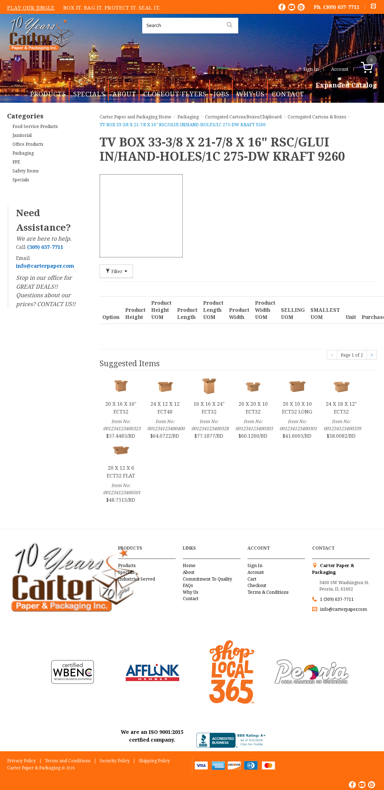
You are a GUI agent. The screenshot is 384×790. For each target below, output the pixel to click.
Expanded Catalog (346, 85)
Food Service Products (35, 126)
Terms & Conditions (268, 592)
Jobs (221, 94)
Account (339, 69)
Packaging (23, 153)
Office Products (27, 144)
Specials (89, 94)
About (124, 94)
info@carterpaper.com (343, 609)
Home (189, 565)
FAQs (188, 585)
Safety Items (25, 171)
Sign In (311, 69)
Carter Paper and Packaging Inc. (39, 56)
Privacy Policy (21, 761)
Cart (251, 579)
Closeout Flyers (175, 94)
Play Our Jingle (31, 7)
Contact (288, 94)
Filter (116, 271)
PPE (16, 162)
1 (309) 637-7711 (337, 599)
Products (48, 94)
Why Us (250, 94)
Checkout (256, 585)
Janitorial (22, 135)
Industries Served (136, 579)
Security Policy (115, 761)
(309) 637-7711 (341, 6)
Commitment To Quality (207, 579)
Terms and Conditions (68, 761)
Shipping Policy (154, 761)
